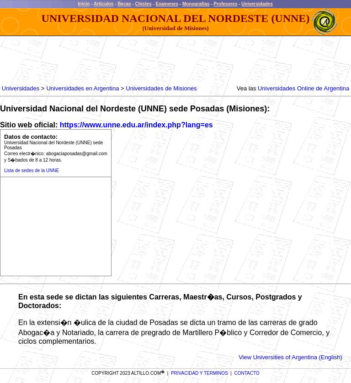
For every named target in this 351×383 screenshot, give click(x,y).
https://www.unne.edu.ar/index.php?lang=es (136, 125)
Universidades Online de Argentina (303, 88)
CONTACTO (247, 373)
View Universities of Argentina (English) (290, 357)
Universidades (256, 3)
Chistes (143, 3)
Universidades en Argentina (82, 88)
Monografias (195, 3)
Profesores (225, 3)
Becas (124, 3)
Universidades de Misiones (161, 88)
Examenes (167, 3)
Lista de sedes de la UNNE (31, 170)
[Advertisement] (168, 61)
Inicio (84, 3)
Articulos (103, 3)
